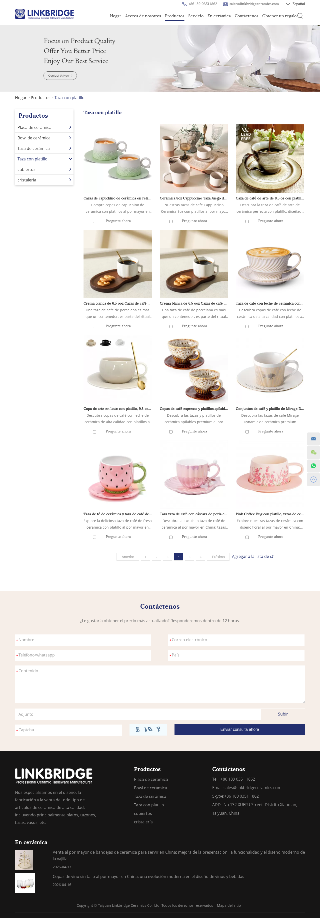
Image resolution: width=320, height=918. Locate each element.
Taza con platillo (69, 97)
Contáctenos (246, 16)
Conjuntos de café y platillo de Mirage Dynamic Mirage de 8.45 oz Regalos (270, 409)
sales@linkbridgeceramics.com (254, 4)
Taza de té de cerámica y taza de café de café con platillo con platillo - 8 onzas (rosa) (118, 514)
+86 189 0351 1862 (241, 796)
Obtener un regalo (279, 16)
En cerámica (219, 16)
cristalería (45, 180)
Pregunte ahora (118, 221)
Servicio (196, 16)
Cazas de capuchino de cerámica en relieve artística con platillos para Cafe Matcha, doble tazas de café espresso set (118, 198)
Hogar (115, 16)
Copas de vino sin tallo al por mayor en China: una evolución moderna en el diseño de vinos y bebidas (148, 876)
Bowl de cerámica (45, 138)
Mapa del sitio (229, 905)
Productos (174, 16)
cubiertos (45, 169)
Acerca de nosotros (143, 16)
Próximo (218, 557)
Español (295, 4)
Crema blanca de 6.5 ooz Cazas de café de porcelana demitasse (118, 303)
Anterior (128, 557)
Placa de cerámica (45, 127)
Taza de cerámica (45, 148)
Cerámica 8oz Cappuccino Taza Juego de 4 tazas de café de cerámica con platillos (194, 198)
